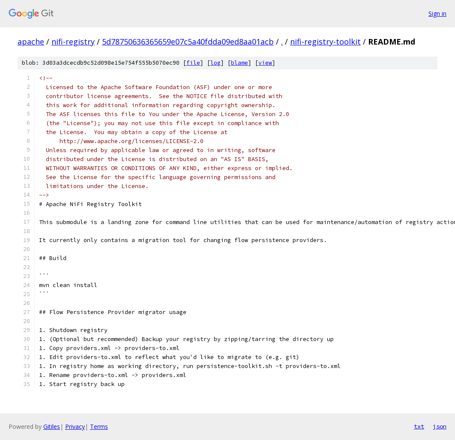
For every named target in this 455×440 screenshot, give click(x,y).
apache (31, 41)
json (439, 426)
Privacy (75, 426)
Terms (99, 426)
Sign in (437, 13)
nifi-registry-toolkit (325, 41)
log (215, 62)
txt (419, 426)
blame (239, 62)
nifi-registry (73, 41)
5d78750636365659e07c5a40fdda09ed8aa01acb (188, 41)
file (193, 62)
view (265, 62)
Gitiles (51, 426)
